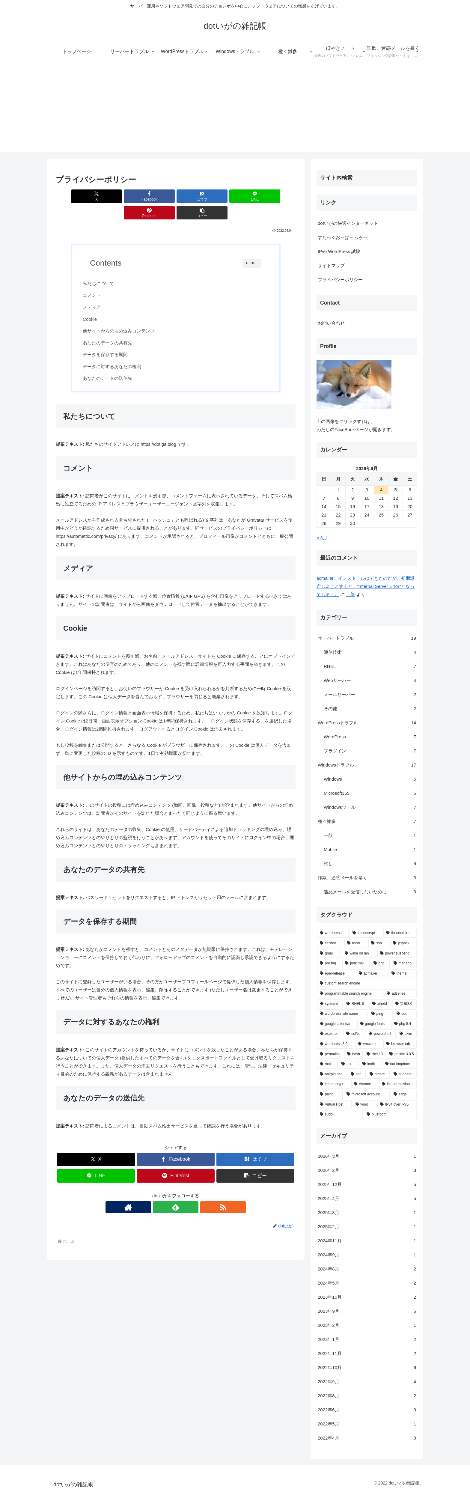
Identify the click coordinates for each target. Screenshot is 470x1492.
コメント (99, 278)
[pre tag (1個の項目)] (329, 963)
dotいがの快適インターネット (348, 223)
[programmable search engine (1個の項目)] (350, 993)
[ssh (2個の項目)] (378, 943)
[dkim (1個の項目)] (407, 1033)
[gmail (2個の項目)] (329, 953)
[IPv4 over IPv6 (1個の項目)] (397, 1104)
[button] (276, 196)
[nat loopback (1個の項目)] (399, 1064)
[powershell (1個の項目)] (380, 1033)
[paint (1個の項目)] (330, 1094)
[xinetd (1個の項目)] (380, 1003)
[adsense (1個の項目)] (400, 993)
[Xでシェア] (75, 196)
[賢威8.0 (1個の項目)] (404, 1003)
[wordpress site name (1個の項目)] (342, 1013)
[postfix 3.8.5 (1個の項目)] (402, 1054)
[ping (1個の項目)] (381, 1013)
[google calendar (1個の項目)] (336, 1024)
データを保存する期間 (112, 338)
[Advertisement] (235, 110)
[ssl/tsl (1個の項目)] (354, 1033)
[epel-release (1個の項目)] (336, 973)
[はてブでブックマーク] (155, 196)
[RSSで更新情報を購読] (189, 1192)
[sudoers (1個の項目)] (404, 1074)
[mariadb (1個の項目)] (404, 963)
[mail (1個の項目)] (327, 1064)
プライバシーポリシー (340, 279)
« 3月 (322, 537)
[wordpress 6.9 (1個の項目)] (335, 1044)
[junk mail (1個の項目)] (355, 963)
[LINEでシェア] (196, 196)
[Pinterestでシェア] (236, 196)
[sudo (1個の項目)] (340, 1114)
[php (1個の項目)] (380, 963)
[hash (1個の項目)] (353, 1054)
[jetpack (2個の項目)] (403, 943)
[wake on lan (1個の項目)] (359, 953)
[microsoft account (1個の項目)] (367, 1094)
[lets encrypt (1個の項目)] (333, 1084)
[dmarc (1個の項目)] (378, 1074)
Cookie (97, 302)
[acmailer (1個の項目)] (372, 973)
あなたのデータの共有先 (114, 326)
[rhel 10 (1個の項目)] (374, 1054)
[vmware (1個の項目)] (368, 1044)
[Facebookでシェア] (115, 196)
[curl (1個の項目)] (405, 1013)
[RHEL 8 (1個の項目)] (356, 1003)
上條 (350, 594)
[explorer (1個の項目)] (329, 1033)
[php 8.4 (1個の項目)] (404, 1024)
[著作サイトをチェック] (162, 1192)
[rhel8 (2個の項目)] (355, 943)
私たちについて (105, 267)
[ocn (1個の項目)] (348, 1064)
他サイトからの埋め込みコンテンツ (126, 314)
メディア (99, 290)
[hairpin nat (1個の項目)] (332, 1074)
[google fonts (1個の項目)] (373, 1024)
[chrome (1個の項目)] (364, 1084)
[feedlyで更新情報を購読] (176, 1192)
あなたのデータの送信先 (114, 361)
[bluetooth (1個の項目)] (390, 1114)
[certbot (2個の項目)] (330, 943)
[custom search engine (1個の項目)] (367, 983)
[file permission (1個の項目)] (398, 1084)
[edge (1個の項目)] (404, 1094)
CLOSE (252, 246)
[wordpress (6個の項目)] (333, 933)
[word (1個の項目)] (364, 1104)
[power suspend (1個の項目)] (397, 953)
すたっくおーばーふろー (342, 237)
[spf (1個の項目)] (357, 1074)
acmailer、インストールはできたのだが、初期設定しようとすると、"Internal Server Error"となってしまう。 (366, 586)
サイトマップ (331, 265)
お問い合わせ (331, 323)
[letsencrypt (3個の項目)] (366, 933)
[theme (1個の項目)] (403, 973)
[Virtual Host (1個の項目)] (334, 1104)
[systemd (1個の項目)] (330, 1003)
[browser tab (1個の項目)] (400, 1044)
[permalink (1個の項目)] (330, 1054)
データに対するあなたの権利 (119, 350)
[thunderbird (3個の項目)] (400, 933)
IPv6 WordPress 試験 (339, 251)
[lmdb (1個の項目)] (370, 1064)
